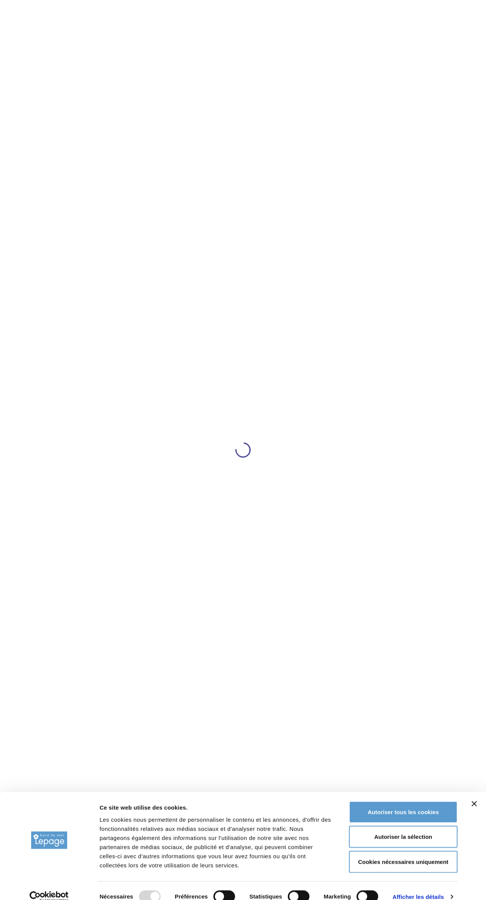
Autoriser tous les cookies (403, 800)
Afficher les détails (418, 885)
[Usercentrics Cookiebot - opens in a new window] (49, 885)
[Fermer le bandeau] (474, 792)
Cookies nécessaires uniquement (403, 850)
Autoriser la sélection (403, 825)
